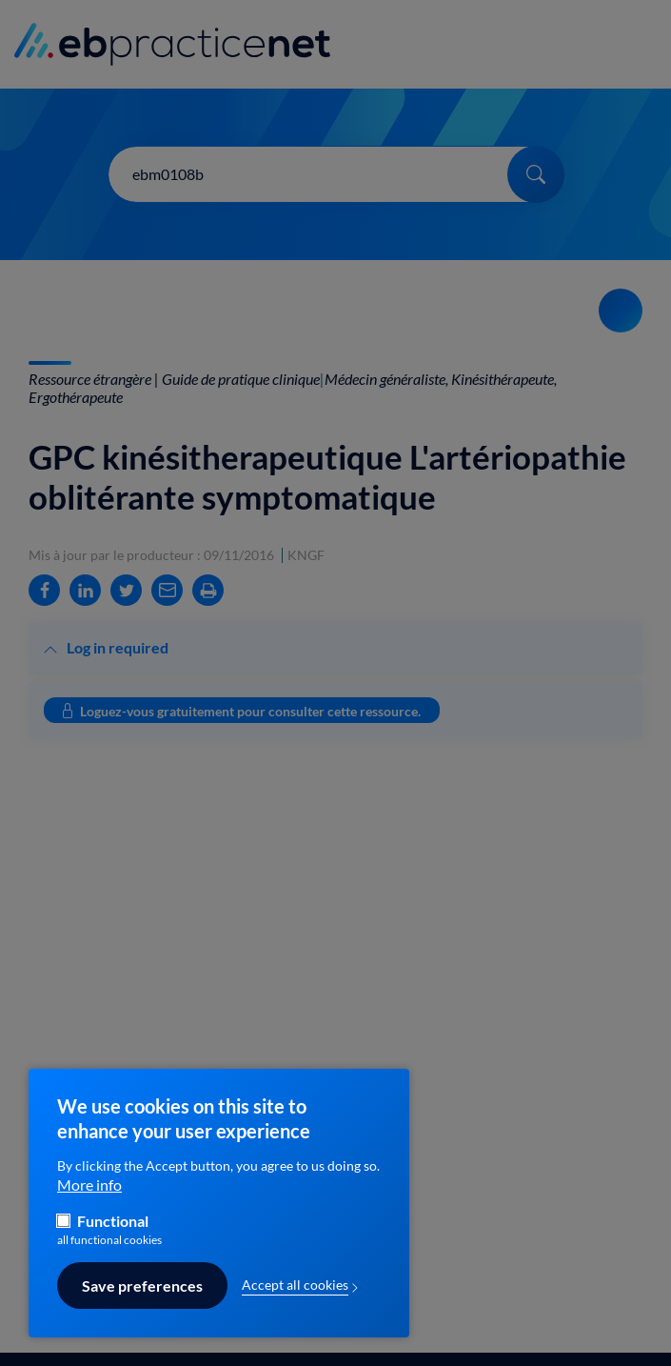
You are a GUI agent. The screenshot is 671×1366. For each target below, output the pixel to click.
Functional (112, 1230)
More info (89, 1194)
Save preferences (142, 1295)
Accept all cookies (295, 1294)
